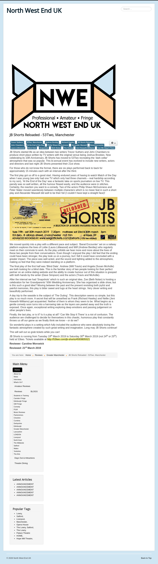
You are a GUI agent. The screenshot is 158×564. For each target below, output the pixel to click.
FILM (16, 409)
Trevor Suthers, (17, 142)
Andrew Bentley (52, 142)
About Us (17, 374)
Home (17, 370)
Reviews (18, 391)
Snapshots (44, 148)
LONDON (17, 434)
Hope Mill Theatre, (25, 538)
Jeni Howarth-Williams (85, 148)
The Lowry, (21, 530)
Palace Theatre (23, 533)
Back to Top (146, 558)
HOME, (20, 536)
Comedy (17, 407)
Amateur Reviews (22, 386)
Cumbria (17, 421)
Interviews (17, 379)
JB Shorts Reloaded (86, 142)
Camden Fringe (19, 398)
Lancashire (18, 432)
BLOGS (34, 391)
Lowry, (19, 513)
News (16, 377)
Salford (16, 446)
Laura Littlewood (18, 148)
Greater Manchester (21, 429)
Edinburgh (17, 426)
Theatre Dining (21, 463)
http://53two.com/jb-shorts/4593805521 (68, 339)
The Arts (17, 454)
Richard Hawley (68, 142)
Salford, (20, 516)
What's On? (18, 382)
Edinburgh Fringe (20, 401)
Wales (16, 448)
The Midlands (19, 443)
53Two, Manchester (34, 142)
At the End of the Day (35, 145)
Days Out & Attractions (25, 458)
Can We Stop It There (106, 148)
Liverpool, (21, 519)
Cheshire (17, 418)
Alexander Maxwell (79, 145)
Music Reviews (19, 412)
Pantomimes (18, 415)
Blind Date (32, 148)
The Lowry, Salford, (25, 527)
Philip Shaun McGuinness (58, 145)
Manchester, (22, 522)
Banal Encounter (97, 145)
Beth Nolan (56, 148)
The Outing (68, 148)
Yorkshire (17, 451)
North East (18, 440)
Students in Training (21, 395)
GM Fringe (18, 404)
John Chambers (17, 145)
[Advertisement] (79, 39)
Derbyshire (18, 423)
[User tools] (113, 143)
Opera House (22, 524)
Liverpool (17, 437)
